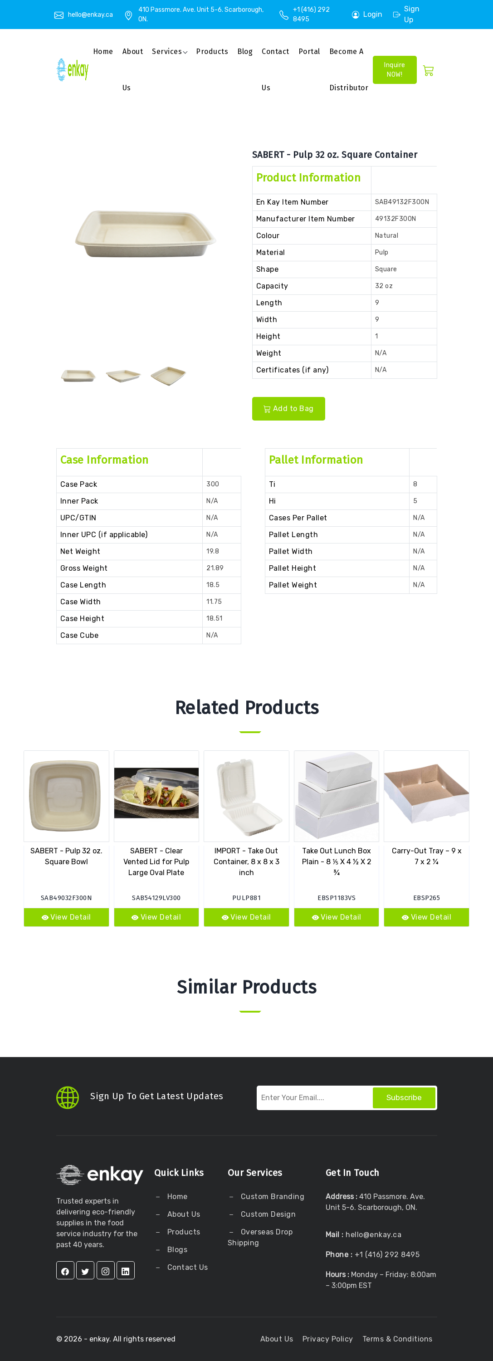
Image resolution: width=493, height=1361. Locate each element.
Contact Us (275, 69)
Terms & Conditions (397, 1339)
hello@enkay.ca (90, 15)
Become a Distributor (349, 69)
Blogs (177, 1249)
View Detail (66, 917)
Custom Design (267, 1214)
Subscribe (404, 1097)
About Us (182, 1214)
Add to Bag (289, 408)
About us (132, 69)
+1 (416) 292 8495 (387, 1254)
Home (103, 51)
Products (212, 51)
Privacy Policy (328, 1339)
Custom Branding (271, 1196)
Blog (245, 51)
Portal (309, 51)
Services (167, 51)
